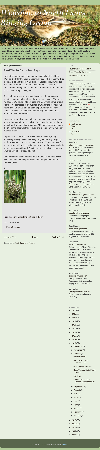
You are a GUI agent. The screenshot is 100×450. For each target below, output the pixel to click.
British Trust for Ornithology (80, 72)
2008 (74, 435)
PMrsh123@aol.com (77, 244)
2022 (74, 310)
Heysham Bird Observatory (80, 69)
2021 (74, 314)
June (76, 397)
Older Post (58, 237)
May (76, 401)
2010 (74, 427)
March (77, 408)
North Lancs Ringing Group (76, 126)
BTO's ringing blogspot (78, 75)
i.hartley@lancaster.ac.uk (79, 292)
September (79, 386)
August (77, 390)
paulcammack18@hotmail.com (81, 195)
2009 (74, 431)
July (76, 394)
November (78, 350)
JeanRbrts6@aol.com (78, 229)
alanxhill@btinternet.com (79, 213)
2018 (74, 325)
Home (34, 237)
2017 (74, 328)
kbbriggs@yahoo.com (78, 276)
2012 (74, 420)
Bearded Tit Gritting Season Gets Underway (84, 381)
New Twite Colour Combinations (80, 361)
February (78, 412)
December (78, 346)
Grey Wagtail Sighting (82, 366)
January (77, 416)
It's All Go (77, 376)
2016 (74, 332)
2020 (74, 318)
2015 (74, 336)
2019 (74, 321)
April (76, 405)
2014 (74, 340)
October (77, 354)
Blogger (65, 444)
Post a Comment (13, 227)
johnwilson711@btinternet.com (81, 145)
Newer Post (10, 237)
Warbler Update (79, 357)
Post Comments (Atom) (25, 243)
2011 (74, 424)
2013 (74, 343)
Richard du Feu (75, 133)
